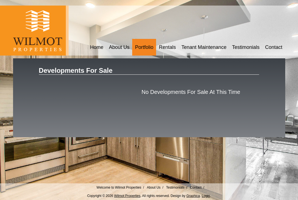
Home (96, 47)
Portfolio (144, 47)
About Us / (155, 187)
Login (206, 196)
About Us (119, 47)
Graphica (193, 196)
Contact (273, 47)
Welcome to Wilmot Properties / (120, 187)
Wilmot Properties (127, 196)
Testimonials (245, 47)
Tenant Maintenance (203, 47)
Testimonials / (176, 187)
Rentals (167, 47)
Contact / (197, 187)
